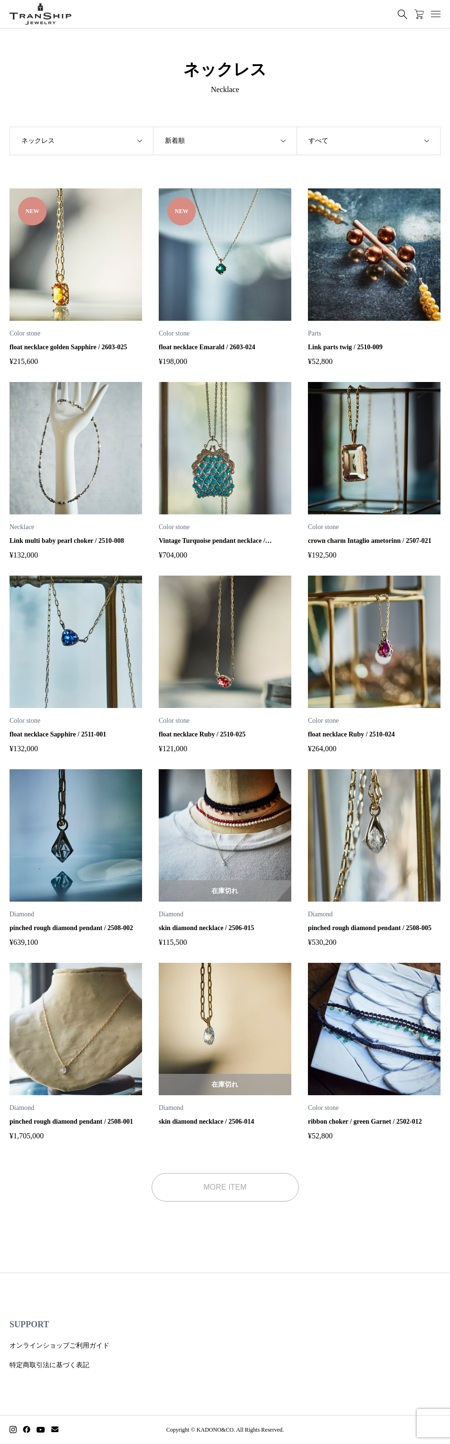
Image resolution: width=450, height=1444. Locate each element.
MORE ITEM (225, 1187)
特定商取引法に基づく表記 (49, 1365)
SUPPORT (29, 1324)
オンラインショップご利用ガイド (59, 1345)
